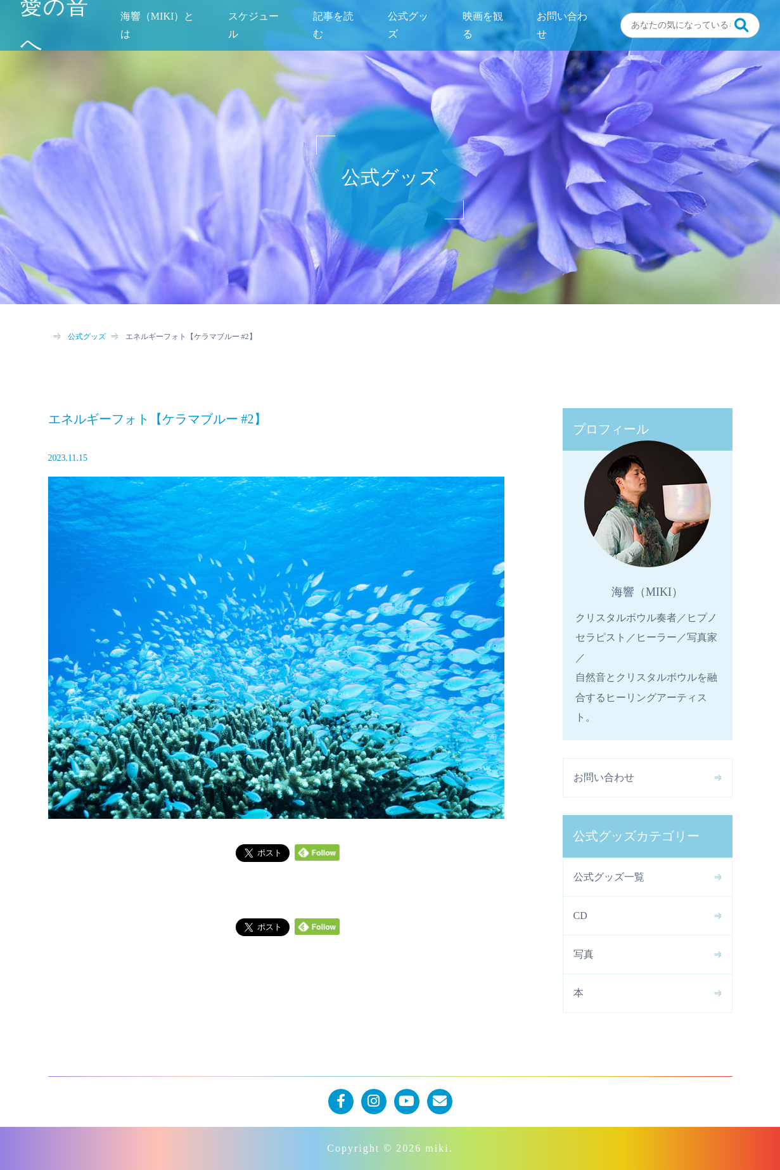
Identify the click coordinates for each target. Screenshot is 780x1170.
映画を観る (483, 25)
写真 (583, 954)
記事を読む (333, 25)
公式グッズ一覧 (608, 876)
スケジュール (253, 25)
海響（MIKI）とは (157, 25)
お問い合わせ (562, 25)
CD (580, 915)
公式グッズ (408, 25)
